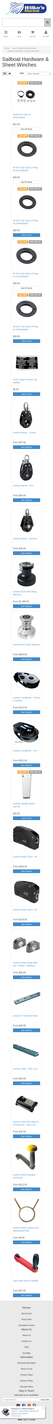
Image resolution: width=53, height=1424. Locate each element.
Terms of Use (26, 1369)
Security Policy (26, 1387)
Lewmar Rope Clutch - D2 (25, 909)
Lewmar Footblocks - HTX (25, 750)
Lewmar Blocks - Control (24, 432)
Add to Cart (26, 235)
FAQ (26, 1347)
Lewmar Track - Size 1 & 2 (25, 1068)
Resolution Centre (26, 1325)
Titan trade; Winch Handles (25, 1281)
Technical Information (26, 1363)
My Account (26, 1313)
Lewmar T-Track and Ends (25, 1015)
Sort (22, 73)
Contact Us (26, 1341)
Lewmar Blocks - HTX (23, 485)
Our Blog (26, 1353)
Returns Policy (26, 1381)
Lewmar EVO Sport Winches (26, 644)
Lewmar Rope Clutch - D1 (25, 856)
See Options (26, 447)
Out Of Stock (26, 129)
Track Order (26, 1319)
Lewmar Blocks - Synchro (25, 538)
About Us (26, 1335)
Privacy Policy (26, 1375)
